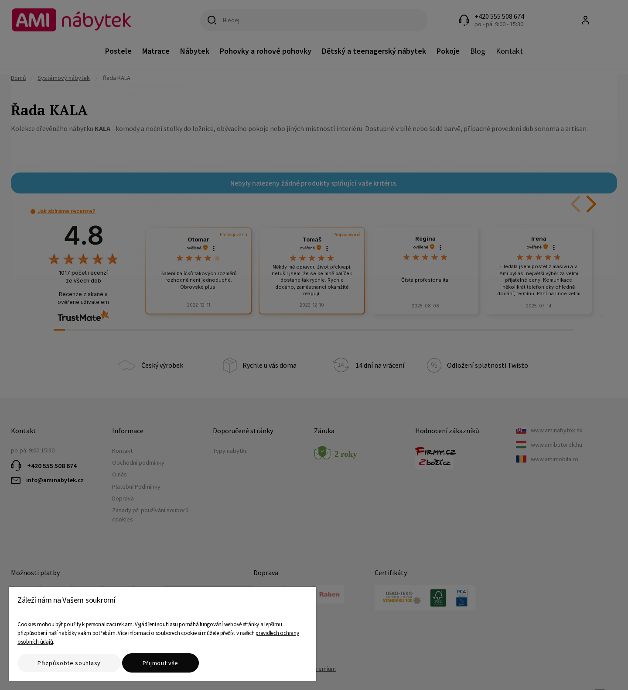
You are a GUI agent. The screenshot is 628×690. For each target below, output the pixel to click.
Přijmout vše (160, 663)
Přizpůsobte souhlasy (69, 663)
